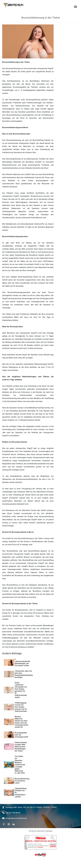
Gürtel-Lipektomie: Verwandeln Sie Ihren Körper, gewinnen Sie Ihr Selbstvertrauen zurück (14, 690)
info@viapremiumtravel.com (16, 818)
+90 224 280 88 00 (13, 813)
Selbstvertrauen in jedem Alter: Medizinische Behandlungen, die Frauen (14, 746)
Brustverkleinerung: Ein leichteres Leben (14, 780)
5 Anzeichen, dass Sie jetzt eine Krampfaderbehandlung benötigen (14, 674)
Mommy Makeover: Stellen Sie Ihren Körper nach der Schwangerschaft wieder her (14, 722)
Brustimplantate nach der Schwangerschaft (14, 734)
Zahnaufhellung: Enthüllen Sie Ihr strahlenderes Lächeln (14, 792)
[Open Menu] (75, 6)
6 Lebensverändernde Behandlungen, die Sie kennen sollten (14, 662)
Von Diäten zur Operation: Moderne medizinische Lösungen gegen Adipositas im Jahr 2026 (14, 764)
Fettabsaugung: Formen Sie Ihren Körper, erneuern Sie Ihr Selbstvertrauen (14, 707)
